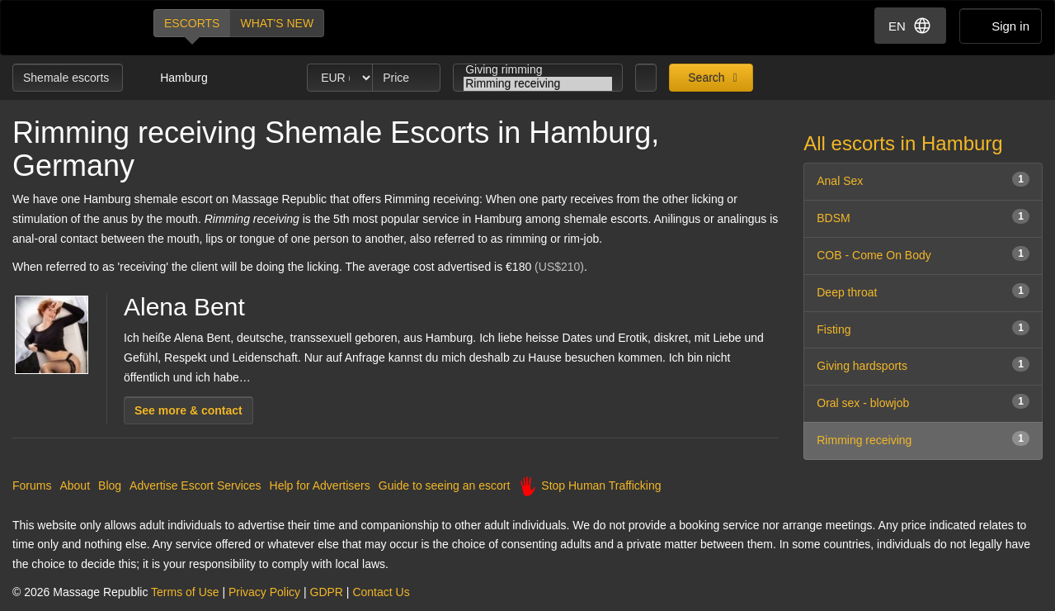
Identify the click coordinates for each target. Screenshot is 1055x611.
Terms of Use (185, 592)
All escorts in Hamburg (902, 143)
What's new (276, 23)
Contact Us (380, 592)
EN (910, 26)
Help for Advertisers (320, 485)
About (74, 485)
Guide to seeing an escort (445, 485)
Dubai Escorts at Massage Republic (69, 27)
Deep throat (923, 291)
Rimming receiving (538, 84)
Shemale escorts (67, 77)
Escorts (191, 23)
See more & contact (188, 410)
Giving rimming (538, 70)
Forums (31, 485)
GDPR (326, 592)
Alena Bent (184, 306)
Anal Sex (923, 179)
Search (704, 77)
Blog (109, 485)
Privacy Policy (264, 592)
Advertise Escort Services (195, 485)
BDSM (923, 217)
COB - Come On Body (923, 254)
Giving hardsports (923, 364)
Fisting (923, 328)
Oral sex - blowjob (923, 402)
